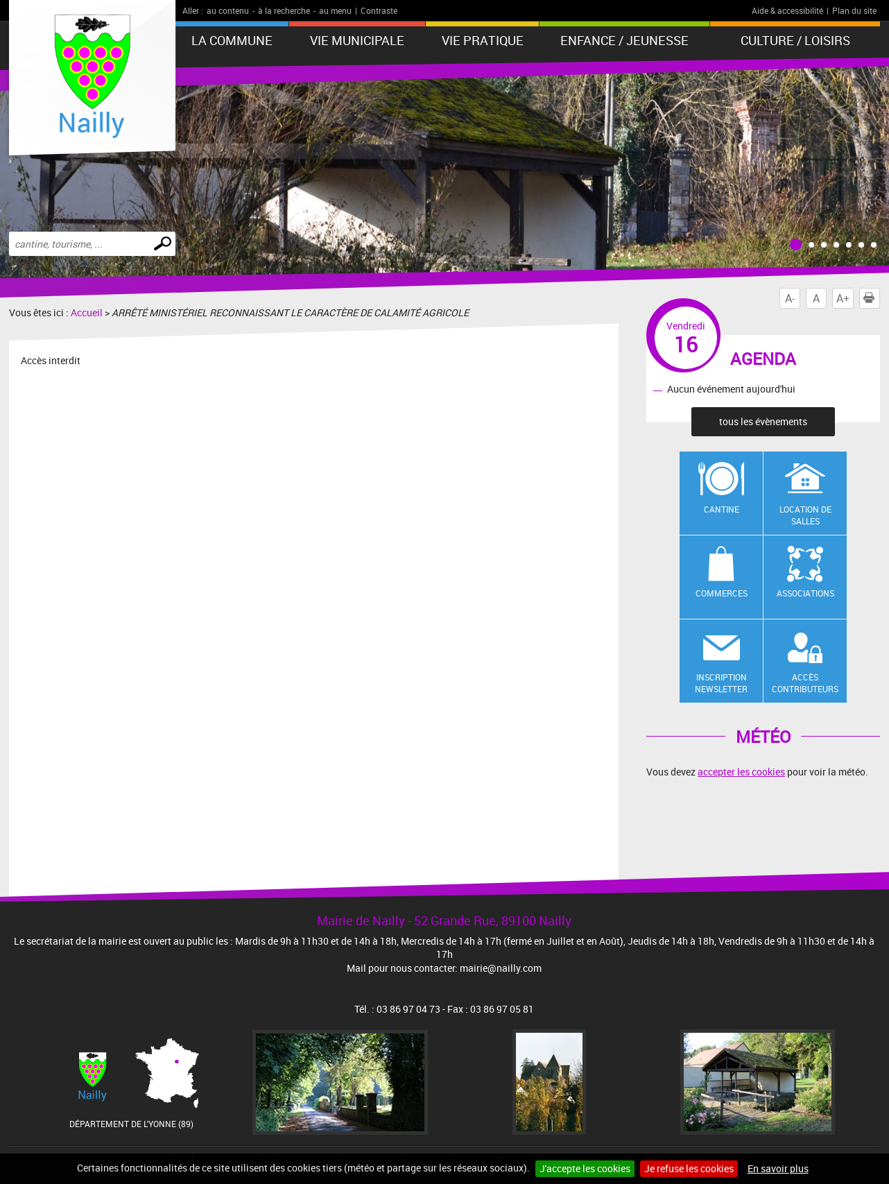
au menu (335, 10)
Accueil (87, 312)
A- (790, 298)
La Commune (232, 40)
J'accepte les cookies (585, 1168)
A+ (842, 298)
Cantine (721, 509)
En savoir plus (778, 1168)
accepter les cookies (741, 771)
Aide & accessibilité (787, 10)
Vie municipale (357, 40)
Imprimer (871, 298)
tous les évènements (763, 421)
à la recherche (284, 10)
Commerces (722, 593)
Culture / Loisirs (795, 40)
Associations (805, 593)
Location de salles (805, 515)
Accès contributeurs (805, 682)
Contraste (379, 10)
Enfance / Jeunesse (624, 40)
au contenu (228, 10)
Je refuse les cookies (689, 1168)
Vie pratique (483, 40)
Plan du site (854, 10)
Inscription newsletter (721, 682)
